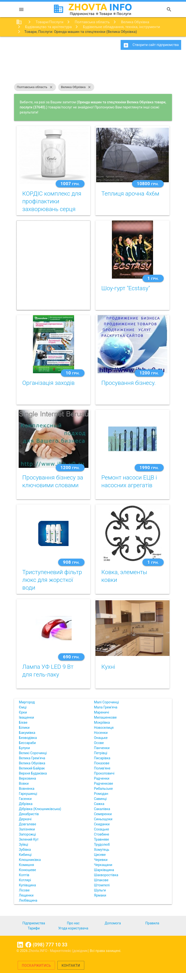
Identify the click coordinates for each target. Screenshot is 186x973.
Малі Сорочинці (106, 702)
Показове (101, 763)
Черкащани (103, 865)
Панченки (101, 748)
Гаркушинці (28, 794)
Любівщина (28, 900)
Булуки (24, 748)
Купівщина (27, 885)
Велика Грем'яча (32, 758)
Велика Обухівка (76, 87)
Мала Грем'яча (105, 707)
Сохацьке (101, 829)
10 (73, 372)
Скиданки (102, 824)
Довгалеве (27, 824)
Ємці (23, 707)
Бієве (23, 722)
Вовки (24, 783)
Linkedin (20, 945)
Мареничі (101, 712)
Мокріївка (102, 722)
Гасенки (25, 799)
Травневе (101, 839)
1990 (149, 467)
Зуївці (23, 844)
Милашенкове (105, 717)
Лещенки (26, 895)
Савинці (100, 799)
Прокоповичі (104, 773)
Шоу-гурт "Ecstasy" (125, 288)
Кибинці (25, 855)
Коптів (24, 875)
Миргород (27, 702)
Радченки (101, 778)
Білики (24, 728)
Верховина (27, 778)
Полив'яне (102, 768)
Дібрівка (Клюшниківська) (40, 809)
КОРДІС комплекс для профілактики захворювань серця (51, 201)
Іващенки (26, 717)
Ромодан (101, 794)
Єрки (23, 712)
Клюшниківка (30, 860)
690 (71, 656)
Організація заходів (48, 383)
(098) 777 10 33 (50, 945)
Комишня (26, 865)
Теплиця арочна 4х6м (130, 193)
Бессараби (27, 743)
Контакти (71, 965)
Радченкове (103, 783)
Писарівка (102, 758)
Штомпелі (102, 885)
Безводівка (28, 738)
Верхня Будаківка (33, 773)
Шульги (100, 890)
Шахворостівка (106, 875)
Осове (99, 743)
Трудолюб (102, 844)
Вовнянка (26, 789)
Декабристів (29, 814)
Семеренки (103, 814)
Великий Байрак (32, 768)
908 (71, 562)
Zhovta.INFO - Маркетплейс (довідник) (59, 951)
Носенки (101, 733)
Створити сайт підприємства (151, 45)
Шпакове (101, 880)
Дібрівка (25, 804)
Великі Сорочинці (33, 753)
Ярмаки (100, 895)
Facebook (28, 945)
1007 (70, 183)
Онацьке (101, 738)
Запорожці (27, 834)
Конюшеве (27, 870)
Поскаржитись (36, 965)
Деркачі (25, 819)
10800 (148, 183)
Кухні (108, 666)
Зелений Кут (29, 839)
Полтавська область (35, 87)
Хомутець (101, 849)
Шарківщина (104, 870)
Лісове (24, 890)
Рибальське (103, 789)
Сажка (99, 804)
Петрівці (100, 753)
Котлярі (25, 880)
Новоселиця (104, 728)
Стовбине (101, 834)
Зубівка (25, 849)
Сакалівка (102, 809)
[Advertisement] (93, 69)
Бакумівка (27, 733)
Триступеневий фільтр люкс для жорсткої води (52, 580)
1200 (149, 372)
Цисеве (100, 855)
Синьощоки (103, 819)
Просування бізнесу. (128, 383)
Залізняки (27, 829)
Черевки (101, 860)
